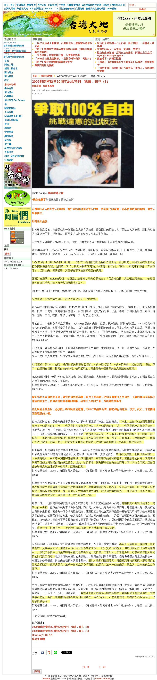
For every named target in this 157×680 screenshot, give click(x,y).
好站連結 (8, 160)
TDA (56, 8)
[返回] (37, 671)
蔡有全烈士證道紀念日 (14, 45)
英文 (12, 5)
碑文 (6, 80)
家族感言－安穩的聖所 (109, 58)
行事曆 (62, 5)
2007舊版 (111, 8)
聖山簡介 (8, 72)
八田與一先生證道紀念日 (15, 51)
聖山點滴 (8, 76)
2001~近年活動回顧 (14, 156)
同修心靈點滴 (11, 120)
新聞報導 (31, 5)
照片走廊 (41, 5)
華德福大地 (22, 8)
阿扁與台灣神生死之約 (114, 5)
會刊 (6, 124)
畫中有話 (8, 88)
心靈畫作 (8, 96)
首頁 (6, 5)
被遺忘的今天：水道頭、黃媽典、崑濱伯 (118, 49)
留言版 (7, 140)
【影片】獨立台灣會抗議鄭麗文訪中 (54, 62)
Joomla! (46, 678)
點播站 (7, 128)
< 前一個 (85, 667)
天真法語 (8, 152)
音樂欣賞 (8, 132)
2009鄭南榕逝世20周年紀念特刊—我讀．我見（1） (61, 630)
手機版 (142, 9)
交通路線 (79, 8)
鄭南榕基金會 (55, 192)
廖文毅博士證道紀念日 (14, 56)
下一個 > (102, 667)
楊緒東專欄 (9, 84)
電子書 (7, 144)
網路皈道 (8, 136)
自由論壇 (8, 112)
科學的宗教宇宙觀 (13, 148)
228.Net (48, 8)
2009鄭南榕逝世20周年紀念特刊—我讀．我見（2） (61, 626)
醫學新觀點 (9, 108)
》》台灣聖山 (36, 8)
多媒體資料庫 (73, 5)
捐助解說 (52, 5)
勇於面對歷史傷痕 (44, 65)
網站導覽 (100, 8)
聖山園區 (20, 5)
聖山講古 (8, 92)
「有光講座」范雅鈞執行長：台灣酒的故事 (57, 55)
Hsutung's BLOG (42, 635)
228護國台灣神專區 (91, 5)
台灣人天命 (9, 8)
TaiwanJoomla (102, 678)
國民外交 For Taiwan (14, 100)
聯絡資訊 (90, 8)
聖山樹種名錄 (67, 8)
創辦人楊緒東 (11, 68)
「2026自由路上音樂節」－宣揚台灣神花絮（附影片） (63, 58)
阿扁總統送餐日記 (13, 116)
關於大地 (8, 64)
